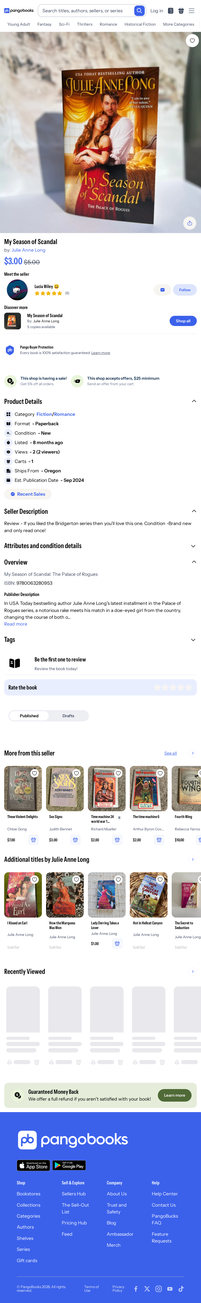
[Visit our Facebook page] (136, 1289)
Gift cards (27, 1260)
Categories (28, 1216)
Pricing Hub (74, 1223)
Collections (28, 1205)
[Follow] (185, 290)
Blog (111, 1223)
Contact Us (164, 1205)
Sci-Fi (64, 24)
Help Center (165, 1194)
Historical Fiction (140, 24)
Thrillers (84, 24)
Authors (25, 1227)
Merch (114, 1245)
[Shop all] (183, 321)
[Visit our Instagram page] (158, 1289)
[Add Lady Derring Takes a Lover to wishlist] (118, 879)
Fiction (44, 414)
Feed (67, 1234)
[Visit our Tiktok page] (181, 1289)
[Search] (139, 10)
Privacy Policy (118, 1289)
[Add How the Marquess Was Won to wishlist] (76, 879)
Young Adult (18, 24)
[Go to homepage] (19, 10)
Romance (108, 24)
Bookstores (28, 1194)
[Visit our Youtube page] (170, 1289)
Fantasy (44, 24)
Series (23, 1249)
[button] (100, 402)
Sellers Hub (74, 1194)
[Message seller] (162, 290)
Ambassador (120, 1234)
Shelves (25, 1238)
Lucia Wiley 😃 (47, 286)
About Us (117, 1194)
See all (170, 753)
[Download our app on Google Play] (69, 1166)
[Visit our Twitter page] (147, 1289)
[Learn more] (175, 1095)
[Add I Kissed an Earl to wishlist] (34, 879)
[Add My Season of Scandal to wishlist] (192, 40)
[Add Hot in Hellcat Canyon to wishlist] (160, 879)
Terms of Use (91, 1289)
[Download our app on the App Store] (33, 1165)
